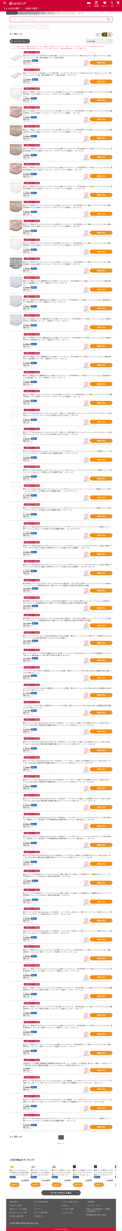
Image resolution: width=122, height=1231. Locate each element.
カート (36, 1205)
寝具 (43, 13)
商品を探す (14, 1201)
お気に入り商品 (16, 1205)
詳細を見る (101, 62)
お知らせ (65, 1205)
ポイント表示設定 (41, 1212)
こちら (35, 1223)
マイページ (38, 1209)
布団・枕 (51, 13)
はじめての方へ (68, 1212)
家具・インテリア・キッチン (28, 13)
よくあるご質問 (68, 1209)
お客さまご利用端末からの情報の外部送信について (98, 1210)
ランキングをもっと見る (61, 1192)
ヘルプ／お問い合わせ (70, 1201)
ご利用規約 (90, 1201)
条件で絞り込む (20, 41)
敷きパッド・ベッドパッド (65, 13)
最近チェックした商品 (18, 1209)
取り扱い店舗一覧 (16, 1216)
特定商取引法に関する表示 (96, 1215)
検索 (109, 19)
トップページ (11, 13)
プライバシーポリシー (94, 1205)
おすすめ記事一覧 (41, 1201)
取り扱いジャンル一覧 (18, 1212)
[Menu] (5, 3)
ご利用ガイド (39, 1216)
